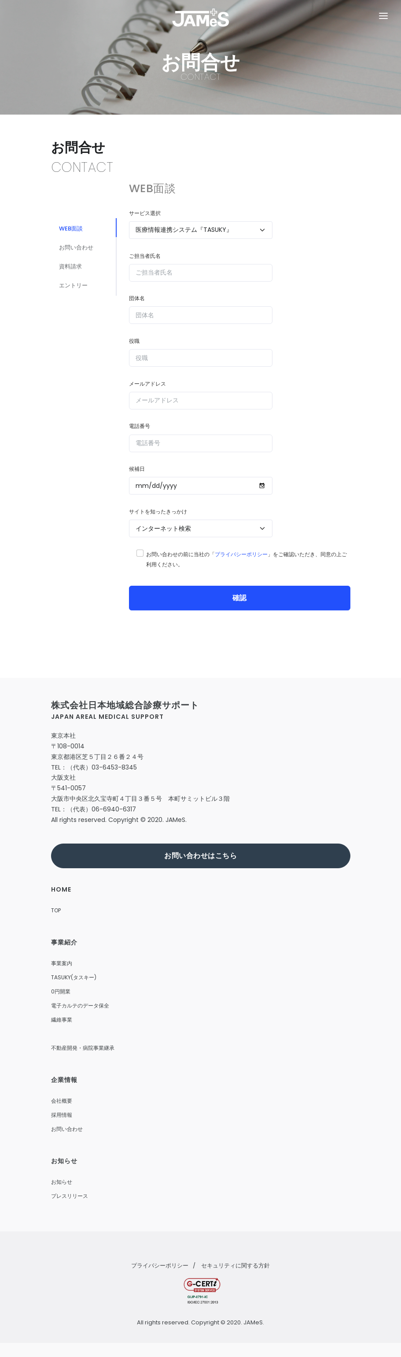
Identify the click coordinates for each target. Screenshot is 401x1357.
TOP (56, 910)
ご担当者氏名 (145, 256)
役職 (134, 341)
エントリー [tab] (77, 293)
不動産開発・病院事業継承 (82, 1048)
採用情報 (61, 1115)
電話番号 (139, 426)
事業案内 (61, 963)
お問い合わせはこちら (200, 856)
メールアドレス (147, 383)
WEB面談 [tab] (74, 229)
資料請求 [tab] (74, 272)
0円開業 (60, 991)
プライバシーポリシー (241, 554)
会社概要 (61, 1100)
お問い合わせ (67, 1129)
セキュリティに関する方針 (235, 1265)
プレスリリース (69, 1196)
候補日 (137, 468)
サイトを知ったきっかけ (158, 511)
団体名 (137, 298)
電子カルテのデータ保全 (80, 1005)
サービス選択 (145, 213)
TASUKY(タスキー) (73, 977)
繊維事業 (61, 1019)
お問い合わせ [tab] (80, 250)
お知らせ (61, 1182)
